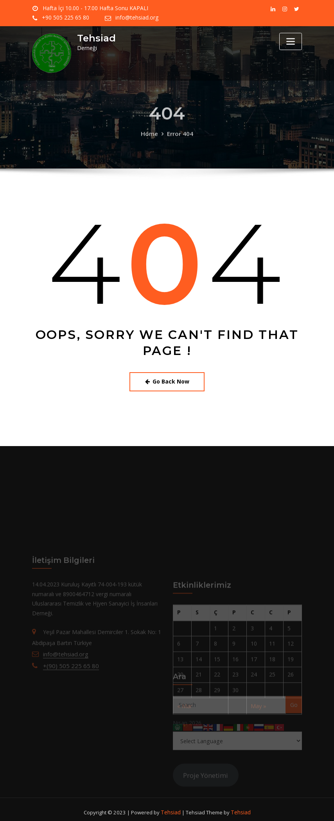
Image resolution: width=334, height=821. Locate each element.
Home (150, 144)
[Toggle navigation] (290, 41)
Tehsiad (95, 37)
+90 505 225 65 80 (187, 8)
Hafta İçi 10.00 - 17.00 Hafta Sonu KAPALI (91, 8)
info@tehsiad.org (63, 17)
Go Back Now (167, 380)
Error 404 (179, 144)
